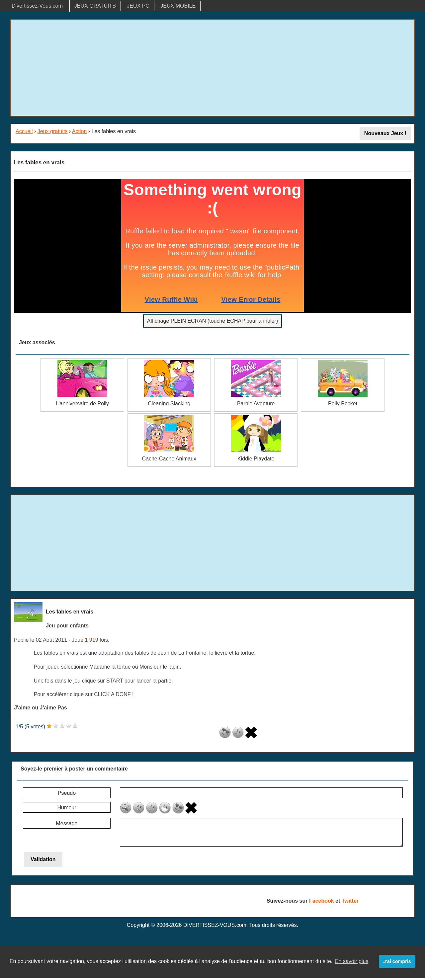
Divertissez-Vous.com (37, 6)
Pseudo (67, 793)
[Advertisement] (212, 67)
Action (79, 131)
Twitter (350, 901)
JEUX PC (138, 6)
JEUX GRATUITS (95, 6)
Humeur (66, 807)
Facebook (321, 901)
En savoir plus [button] (352, 961)
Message (67, 823)
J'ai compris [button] (397, 961)
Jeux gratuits (53, 131)
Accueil (24, 131)
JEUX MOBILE (178, 6)
